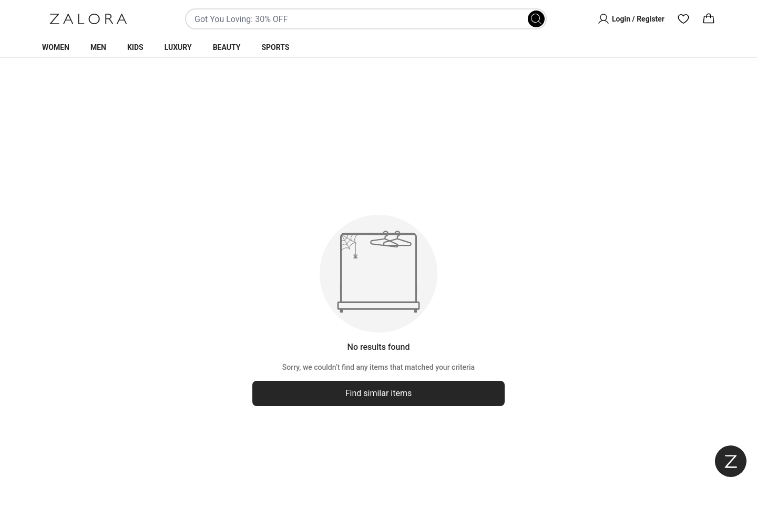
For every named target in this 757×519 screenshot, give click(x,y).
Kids (135, 47)
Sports (275, 47)
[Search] (536, 19)
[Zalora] (88, 19)
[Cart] (708, 19)
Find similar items (378, 393)
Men (98, 47)
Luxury (178, 47)
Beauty (227, 47)
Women (55, 47)
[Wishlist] (683, 19)
